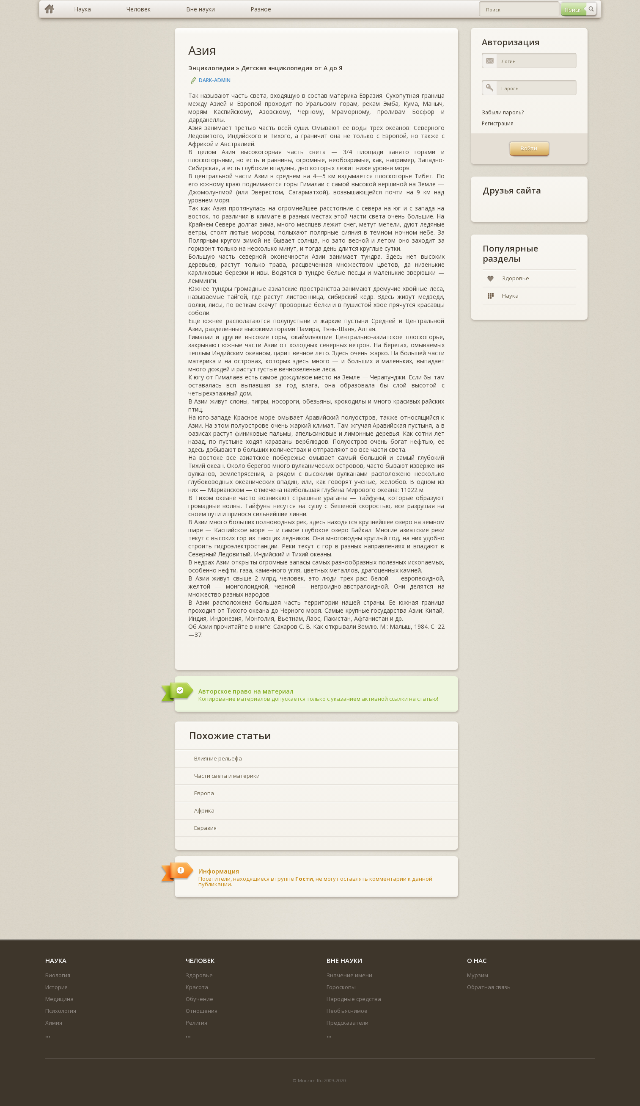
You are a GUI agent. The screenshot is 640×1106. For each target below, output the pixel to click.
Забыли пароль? (503, 112)
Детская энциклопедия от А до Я (292, 68)
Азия (202, 50)
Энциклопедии (211, 68)
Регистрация (498, 123)
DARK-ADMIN (215, 80)
